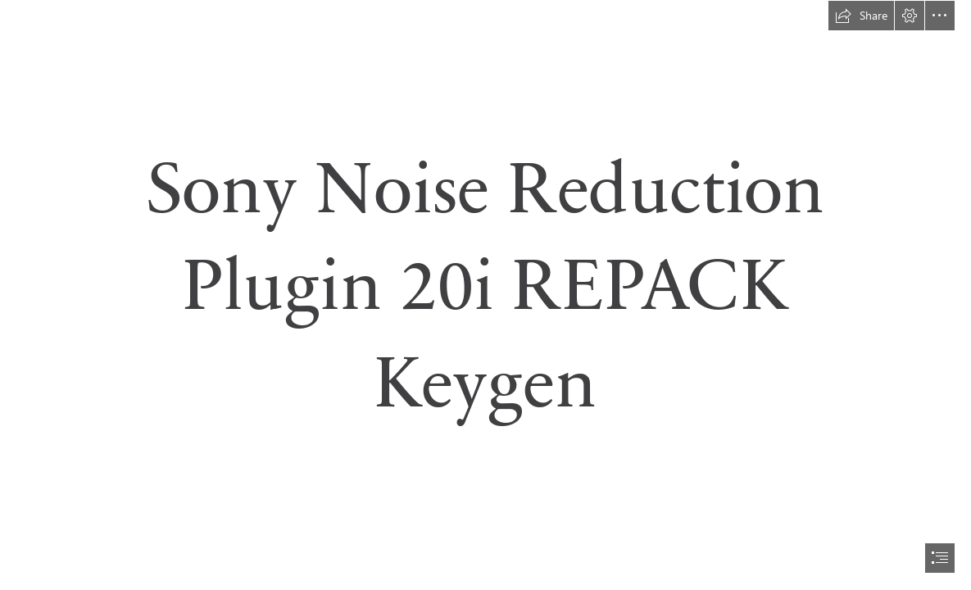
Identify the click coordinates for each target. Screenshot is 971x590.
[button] (861, 15)
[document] (485, 295)
